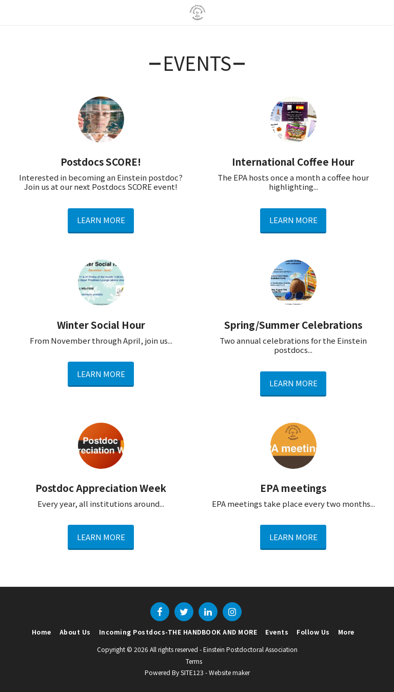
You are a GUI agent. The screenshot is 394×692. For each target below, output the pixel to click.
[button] (11, 12)
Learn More (101, 219)
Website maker (229, 672)
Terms (194, 661)
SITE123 (192, 672)
